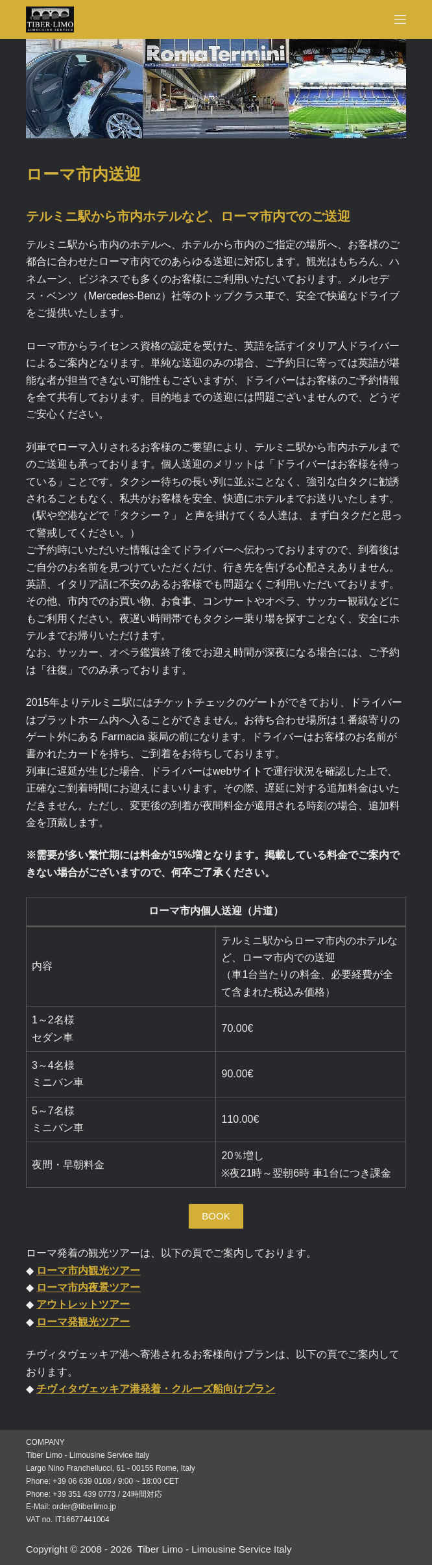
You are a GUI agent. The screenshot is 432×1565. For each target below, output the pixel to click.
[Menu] (400, 19)
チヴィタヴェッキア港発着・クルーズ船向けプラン (155, 1388)
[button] (215, 1216)
